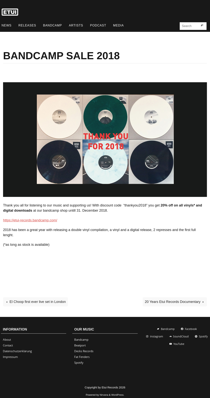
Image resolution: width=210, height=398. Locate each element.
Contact (8, 345)
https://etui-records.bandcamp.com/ (30, 220)
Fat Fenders (82, 357)
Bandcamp (81, 339)
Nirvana (104, 394)
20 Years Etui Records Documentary (175, 302)
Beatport (80, 345)
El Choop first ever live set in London (35, 302)
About (7, 339)
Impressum (10, 357)
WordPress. (117, 394)
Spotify (78, 362)
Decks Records (83, 351)
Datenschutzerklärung (17, 351)
